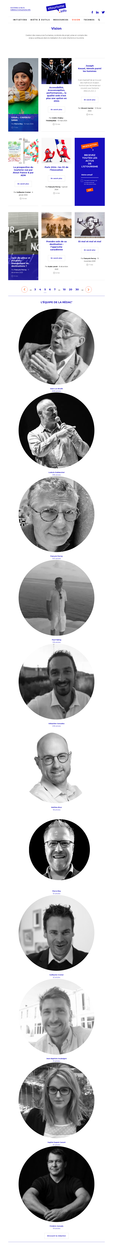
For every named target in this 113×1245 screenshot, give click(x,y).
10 (64, 289)
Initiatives (20, 20)
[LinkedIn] (97, 12)
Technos (89, 20)
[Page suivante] (88, 289)
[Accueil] (56, 4)
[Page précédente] (24, 289)
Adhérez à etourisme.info (20, 10)
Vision (76, 20)
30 (77, 289)
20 (70, 289)
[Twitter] (103, 12)
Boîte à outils (40, 20)
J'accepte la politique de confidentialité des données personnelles (90, 182)
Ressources (60, 20)
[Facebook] (92, 12)
